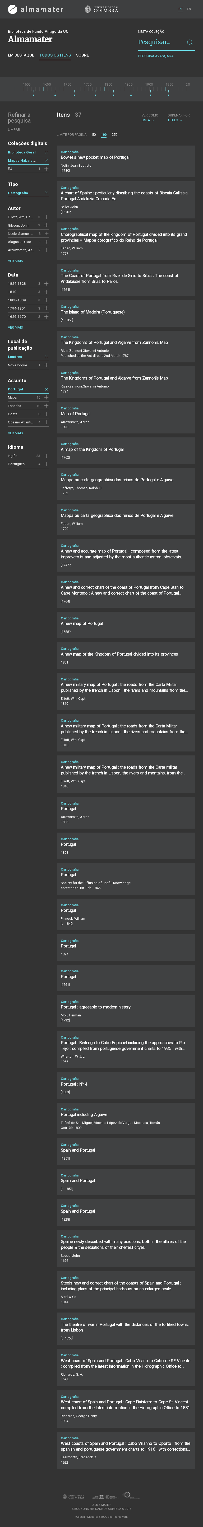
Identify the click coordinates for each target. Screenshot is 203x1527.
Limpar (14, 130)
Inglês (12, 456)
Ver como (150, 115)
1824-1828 (17, 283)
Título (179, 117)
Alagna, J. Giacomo (23, 242)
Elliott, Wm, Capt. (21, 217)
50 (94, 135)
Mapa (12, 397)
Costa (12, 414)
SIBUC (103, 1517)
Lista (150, 117)
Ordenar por (179, 115)
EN (189, 9)
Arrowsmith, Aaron (23, 250)
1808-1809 (17, 300)
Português (16, 464)
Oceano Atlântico (21, 422)
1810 (12, 291)
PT (180, 9)
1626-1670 (17, 316)
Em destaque (21, 55)
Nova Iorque (17, 365)
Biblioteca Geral (22, 152)
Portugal (15, 389)
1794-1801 (17, 308)
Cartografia (18, 193)
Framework (120, 1517)
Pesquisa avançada (156, 56)
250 (114, 135)
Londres (15, 356)
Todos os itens (55, 55)
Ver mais (15, 261)
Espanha (14, 406)
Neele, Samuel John (23, 233)
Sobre (82, 55)
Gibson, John (18, 225)
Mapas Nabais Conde (26, 160)
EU (10, 168)
